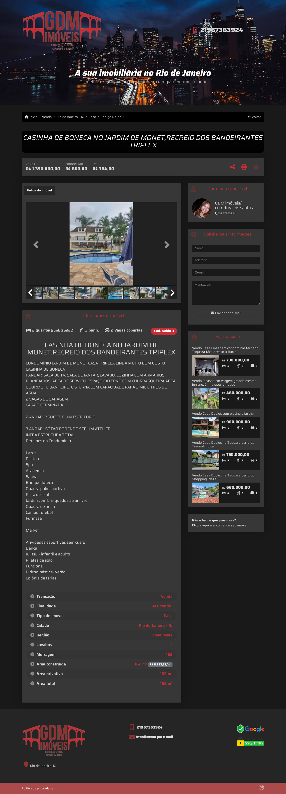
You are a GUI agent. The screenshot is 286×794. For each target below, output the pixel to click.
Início (31, 117)
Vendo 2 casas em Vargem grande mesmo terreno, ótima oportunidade (224, 382)
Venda (47, 117)
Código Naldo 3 (112, 117)
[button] (37, 244)
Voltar (254, 117)
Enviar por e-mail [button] (226, 313)
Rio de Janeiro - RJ (70, 117)
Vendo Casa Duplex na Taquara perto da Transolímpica (223, 444)
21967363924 (221, 30)
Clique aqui (200, 525)
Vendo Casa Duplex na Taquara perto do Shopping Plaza (223, 477)
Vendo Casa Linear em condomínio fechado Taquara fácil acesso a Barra (225, 349)
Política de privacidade (37, 788)
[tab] (39, 190)
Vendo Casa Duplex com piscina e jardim (223, 413)
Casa (92, 117)
